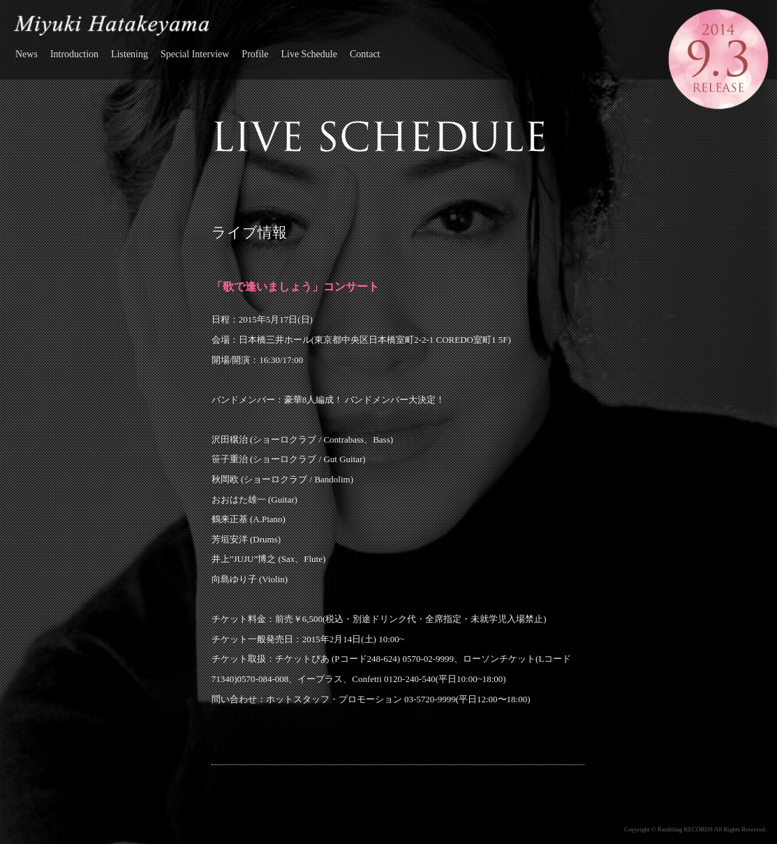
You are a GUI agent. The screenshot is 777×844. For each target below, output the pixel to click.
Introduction (74, 54)
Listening (129, 54)
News (26, 54)
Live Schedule (308, 54)
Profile (255, 54)
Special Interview (195, 54)
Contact (365, 54)
